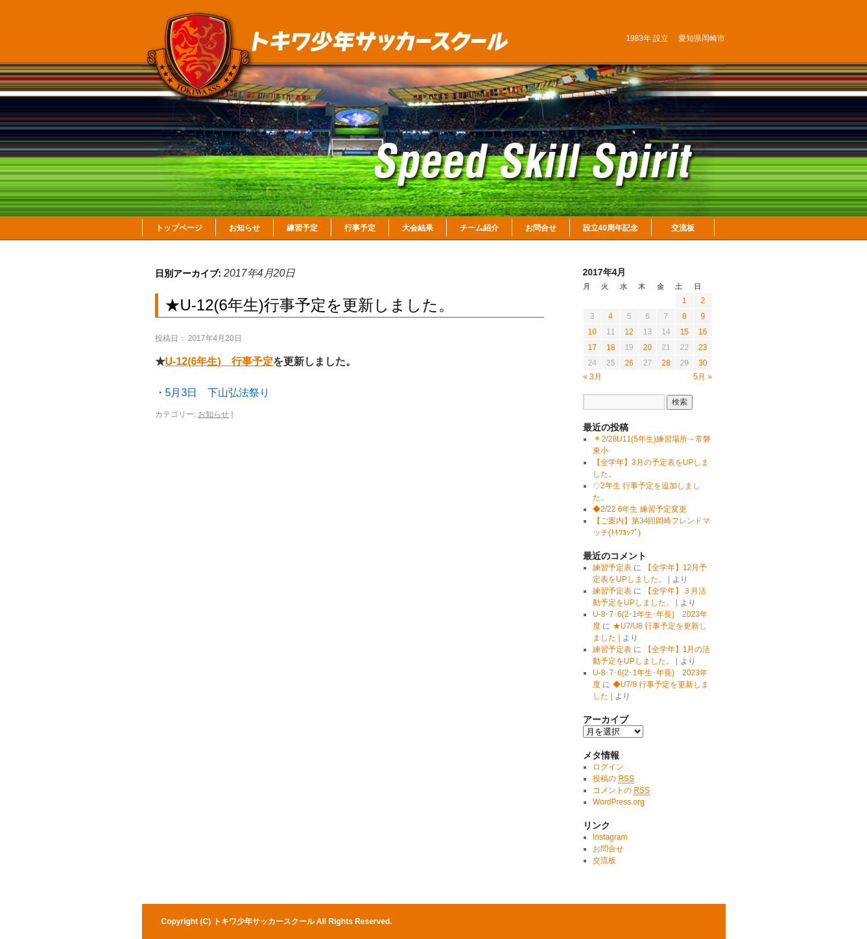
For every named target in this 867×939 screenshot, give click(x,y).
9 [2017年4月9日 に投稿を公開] (702, 316)
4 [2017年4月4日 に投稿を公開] (610, 316)
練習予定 (302, 227)
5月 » (702, 376)
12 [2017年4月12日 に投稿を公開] (628, 331)
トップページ (179, 227)
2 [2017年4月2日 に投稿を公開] (702, 300)
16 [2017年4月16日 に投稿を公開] (702, 331)
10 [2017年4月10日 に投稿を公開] (592, 331)
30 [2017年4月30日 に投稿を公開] (702, 363)
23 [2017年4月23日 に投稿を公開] (702, 347)
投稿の (613, 779)
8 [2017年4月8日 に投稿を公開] (684, 316)
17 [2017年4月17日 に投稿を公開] (592, 347)
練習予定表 (612, 567)
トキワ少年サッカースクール (264, 921)
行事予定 (359, 227)
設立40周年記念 (610, 227)
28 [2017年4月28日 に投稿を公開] (665, 363)
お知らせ (244, 227)
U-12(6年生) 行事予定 (219, 361)
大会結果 (417, 227)
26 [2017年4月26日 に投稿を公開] (628, 363)
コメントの (621, 790)
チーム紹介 (479, 227)
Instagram (610, 837)
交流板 (683, 227)
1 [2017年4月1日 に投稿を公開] (684, 300)
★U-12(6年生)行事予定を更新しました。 (309, 305)
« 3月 (592, 376)
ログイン (608, 766)
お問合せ (540, 227)
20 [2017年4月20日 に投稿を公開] (647, 347)
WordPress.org (619, 802)
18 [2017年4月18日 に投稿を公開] (610, 347)
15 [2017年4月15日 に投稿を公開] (684, 331)
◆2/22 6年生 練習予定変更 (640, 509)
